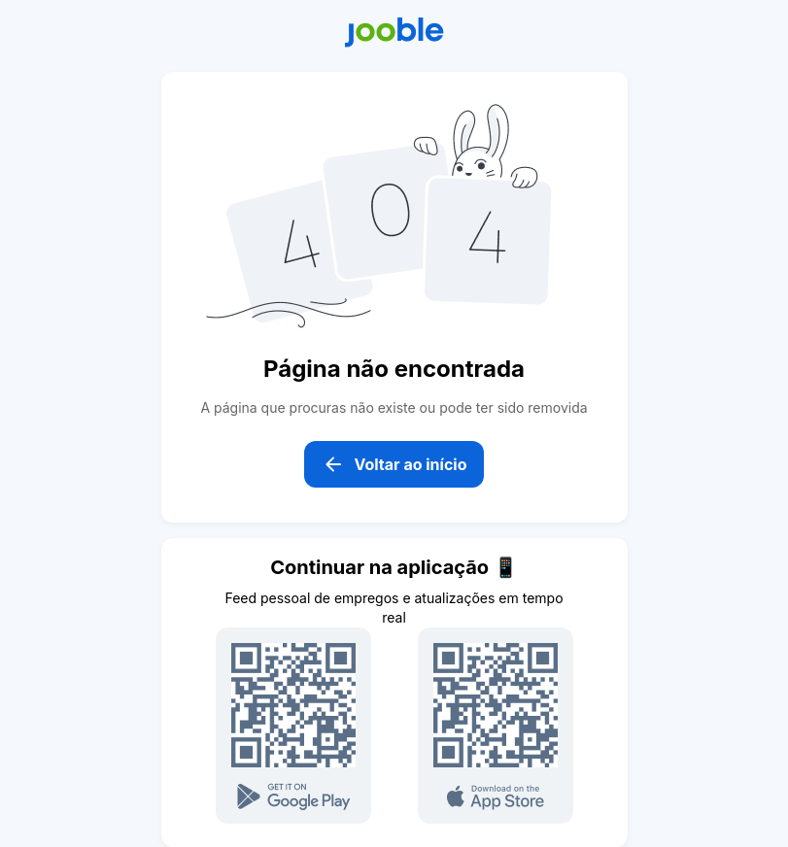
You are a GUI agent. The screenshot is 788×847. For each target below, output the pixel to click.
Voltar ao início (394, 464)
